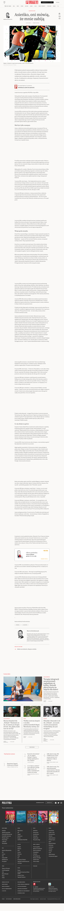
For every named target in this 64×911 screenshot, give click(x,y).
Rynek (22, 6)
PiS (3, 852)
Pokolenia (49, 6)
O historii (35, 854)
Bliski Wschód (5, 874)
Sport (50, 841)
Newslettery (51, 830)
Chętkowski (35, 838)
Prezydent (4, 861)
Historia (50, 836)
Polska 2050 (4, 857)
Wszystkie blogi (36, 840)
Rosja (3, 875)
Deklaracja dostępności (22, 888)
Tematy (50, 850)
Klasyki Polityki (52, 843)
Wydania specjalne (6, 832)
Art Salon (20, 863)
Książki (19, 846)
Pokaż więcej (32, 747)
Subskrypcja (49, 802)
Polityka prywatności (22, 886)
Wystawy (20, 854)
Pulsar (19, 870)
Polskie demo (36, 859)
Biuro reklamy (5, 884)
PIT (18, 832)
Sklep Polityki (52, 854)
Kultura (26, 6)
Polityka (4, 830)
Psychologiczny (36, 856)
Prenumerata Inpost (40, 802)
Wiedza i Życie (5, 838)
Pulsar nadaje (36, 861)
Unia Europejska (5, 870)
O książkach (35, 852)
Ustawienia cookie (21, 893)
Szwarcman (35, 832)
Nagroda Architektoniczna (23, 861)
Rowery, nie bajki (37, 857)
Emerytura (20, 836)
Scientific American (6, 836)
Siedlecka (35, 830)
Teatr (19, 856)
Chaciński (35, 836)
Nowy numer (8, 6)
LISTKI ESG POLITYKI (22, 840)
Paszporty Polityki (22, 859)
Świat (18, 6)
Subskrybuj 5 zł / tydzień (47, 2)
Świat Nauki (4, 840)
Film (19, 850)
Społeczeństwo (52, 838)
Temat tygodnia (36, 846)
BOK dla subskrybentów (7, 888)
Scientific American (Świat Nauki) (23, 872)
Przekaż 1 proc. (52, 840)
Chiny (3, 877)
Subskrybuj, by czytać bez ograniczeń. (26, 87)
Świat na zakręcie (37, 850)
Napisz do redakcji (5, 886)
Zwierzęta (51, 845)
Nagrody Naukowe (22, 877)
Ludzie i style (51, 832)
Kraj (14, 6)
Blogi (35, 6)
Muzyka (19, 848)
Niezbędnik (4, 843)
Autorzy (50, 849)
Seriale (19, 852)
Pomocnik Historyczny (7, 834)
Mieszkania (20, 830)
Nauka (31, 6)
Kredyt (19, 838)
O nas (50, 852)
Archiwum (51, 847)
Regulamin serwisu (21, 882)
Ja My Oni (4, 841)
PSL (3, 856)
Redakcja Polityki (5, 882)
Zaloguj (57, 2)
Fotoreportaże (52, 834)
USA (3, 872)
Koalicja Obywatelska (6, 850)
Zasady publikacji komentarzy (24, 884)
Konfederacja (5, 859)
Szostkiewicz (36, 834)
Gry (18, 857)
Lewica (3, 854)
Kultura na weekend (37, 848)
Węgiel (19, 834)
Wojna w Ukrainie (6, 868)
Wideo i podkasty (42, 6)
